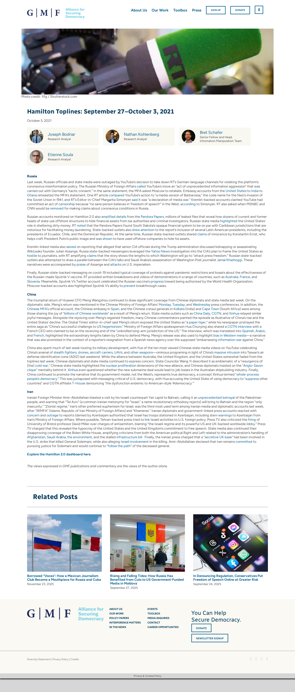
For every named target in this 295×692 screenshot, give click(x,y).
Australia (231, 277)
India (255, 191)
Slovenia (33, 281)
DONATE (201, 628)
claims (202, 234)
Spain (115, 309)
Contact (154, 622)
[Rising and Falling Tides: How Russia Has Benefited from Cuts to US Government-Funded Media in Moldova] (147, 516)
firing (252, 420)
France (245, 277)
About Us (115, 609)
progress (157, 281)
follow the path (119, 446)
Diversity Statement (39, 659)
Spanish (248, 331)
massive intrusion (227, 352)
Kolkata (179, 309)
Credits (74, 659)
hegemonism (112, 327)
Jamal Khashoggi (229, 260)
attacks (115, 264)
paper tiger (197, 322)
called (141, 186)
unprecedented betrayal (216, 398)
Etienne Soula (60, 154)
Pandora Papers (152, 217)
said (135, 200)
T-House (78, 383)
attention (147, 230)
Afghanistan (36, 437)
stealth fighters (65, 352)
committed (244, 442)
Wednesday (201, 305)
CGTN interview (239, 327)
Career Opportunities (163, 627)
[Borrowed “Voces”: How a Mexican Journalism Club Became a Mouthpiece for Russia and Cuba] (64, 516)
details (121, 217)
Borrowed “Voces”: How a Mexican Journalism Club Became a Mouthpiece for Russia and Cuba (64, 578)
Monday (165, 305)
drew (136, 230)
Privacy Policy (60, 659)
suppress (252, 379)
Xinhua (234, 313)
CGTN (216, 313)
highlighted (228, 221)
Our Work (116, 613)
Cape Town (210, 309)
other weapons (141, 352)
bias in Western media (229, 335)
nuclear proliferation (121, 366)
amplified (108, 217)
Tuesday (178, 305)
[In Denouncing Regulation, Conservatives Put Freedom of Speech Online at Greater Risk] (230, 516)
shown (107, 239)
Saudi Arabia (56, 437)
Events (153, 609)
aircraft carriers (101, 352)
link (147, 420)
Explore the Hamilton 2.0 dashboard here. (59, 454)
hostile (32, 256)
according (188, 204)
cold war (41, 366)
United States (236, 191)
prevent (129, 286)
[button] (259, 10)
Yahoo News (160, 251)
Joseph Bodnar (61, 134)
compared (116, 195)
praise (81, 264)
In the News (117, 627)
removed (57, 208)
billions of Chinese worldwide (86, 313)
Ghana (32, 195)
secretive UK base (218, 437)
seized (71, 247)
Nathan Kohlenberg (141, 134)
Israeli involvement (135, 442)
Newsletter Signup (210, 638)
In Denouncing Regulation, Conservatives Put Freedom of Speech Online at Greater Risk (228, 578)
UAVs (118, 352)
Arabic (260, 331)
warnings (225, 415)
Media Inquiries (159, 618)
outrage (53, 415)
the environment (79, 437)
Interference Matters (125, 622)
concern (33, 415)
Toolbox (154, 613)
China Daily (202, 313)
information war (230, 340)
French (38, 335)
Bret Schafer (211, 132)
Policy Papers (119, 618)
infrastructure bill (129, 437)
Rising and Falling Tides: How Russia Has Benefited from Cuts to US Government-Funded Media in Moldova (147, 579)
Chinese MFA (37, 309)
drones (83, 352)
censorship (67, 204)
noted (81, 225)
